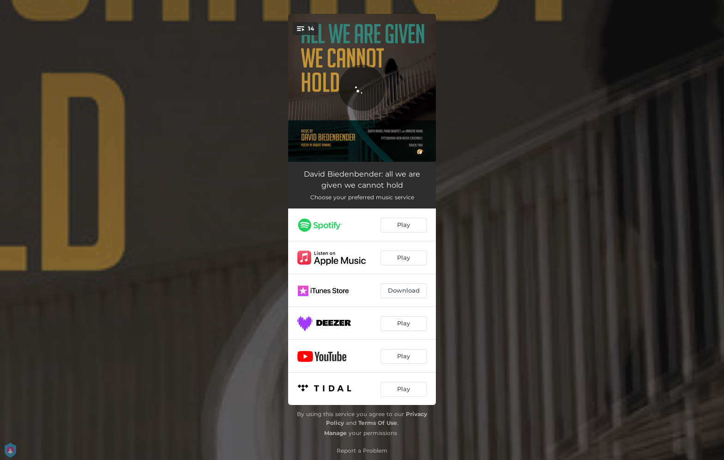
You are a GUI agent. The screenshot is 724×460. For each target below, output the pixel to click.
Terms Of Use (377, 422)
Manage (335, 432)
